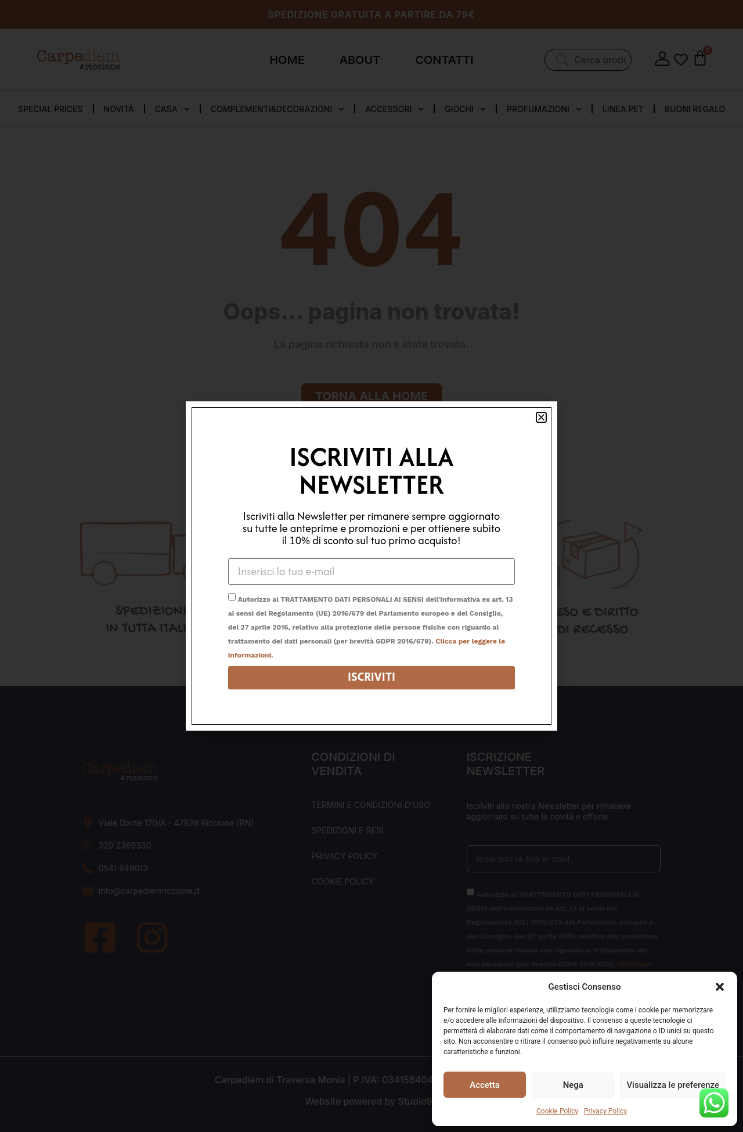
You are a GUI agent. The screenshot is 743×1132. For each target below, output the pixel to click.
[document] (371, 566)
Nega (573, 1085)
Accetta (485, 1085)
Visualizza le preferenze (672, 1085)
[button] (720, 987)
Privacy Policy (605, 1111)
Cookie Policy (557, 1111)
